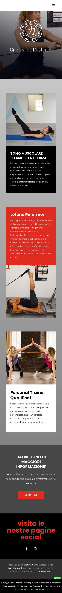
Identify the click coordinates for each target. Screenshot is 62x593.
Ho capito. (45, 589)
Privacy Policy (46, 571)
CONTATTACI (31, 495)
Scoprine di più (35, 589)
